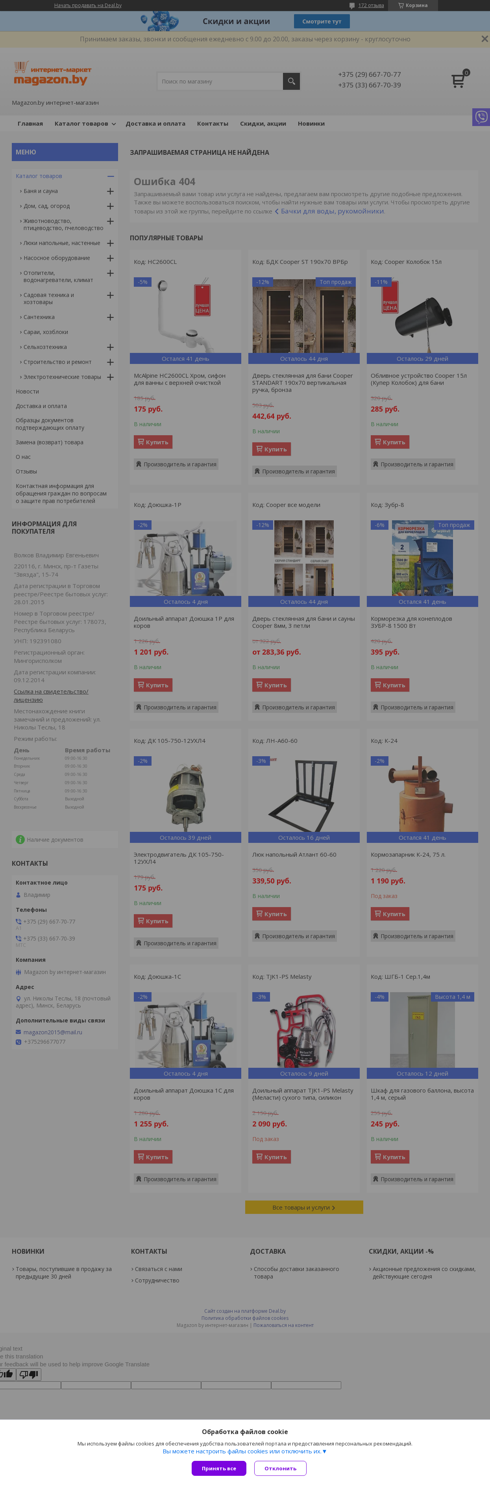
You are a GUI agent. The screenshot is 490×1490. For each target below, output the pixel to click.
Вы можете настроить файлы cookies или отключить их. (242, 1451)
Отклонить (280, 1468)
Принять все (219, 1468)
